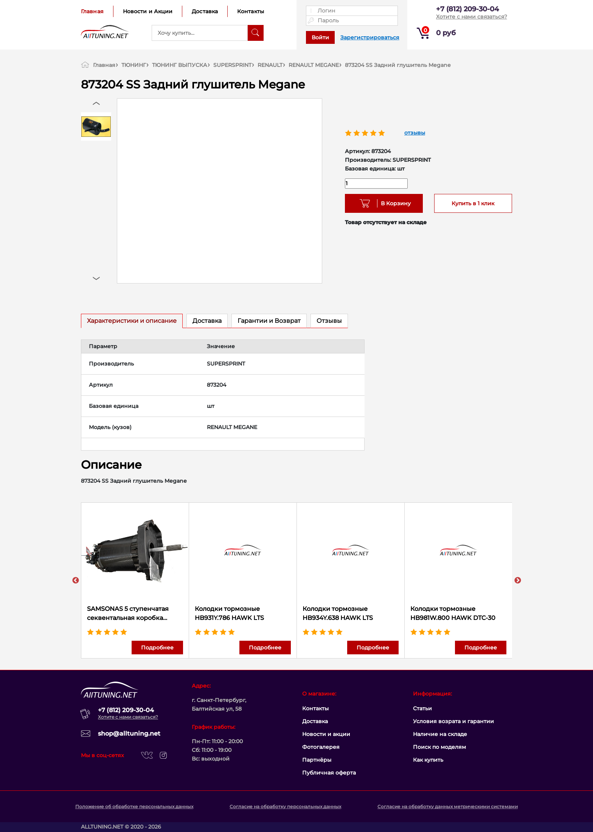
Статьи (422, 708)
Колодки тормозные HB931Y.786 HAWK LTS (229, 613)
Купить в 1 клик (473, 203)
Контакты (250, 11)
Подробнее (157, 647)
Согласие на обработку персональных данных (285, 806)
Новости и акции (326, 734)
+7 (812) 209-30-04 (467, 9)
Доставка (205, 11)
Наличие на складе (440, 734)
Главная (92, 11)
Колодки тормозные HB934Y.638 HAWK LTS (338, 613)
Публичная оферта (329, 772)
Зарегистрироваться (369, 37)
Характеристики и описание (132, 320)
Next (518, 580)
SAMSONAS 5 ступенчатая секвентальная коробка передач (128, 614)
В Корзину (393, 203)
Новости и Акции (148, 11)
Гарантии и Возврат (269, 320)
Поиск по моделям (439, 747)
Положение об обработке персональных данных (134, 806)
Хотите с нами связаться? (471, 16)
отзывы (414, 132)
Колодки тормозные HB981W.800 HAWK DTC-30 (452, 613)
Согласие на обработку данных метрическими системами (447, 806)
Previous (75, 580)
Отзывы (329, 320)
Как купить (428, 759)
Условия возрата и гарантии (453, 721)
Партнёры (316, 759)
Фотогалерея (321, 747)
